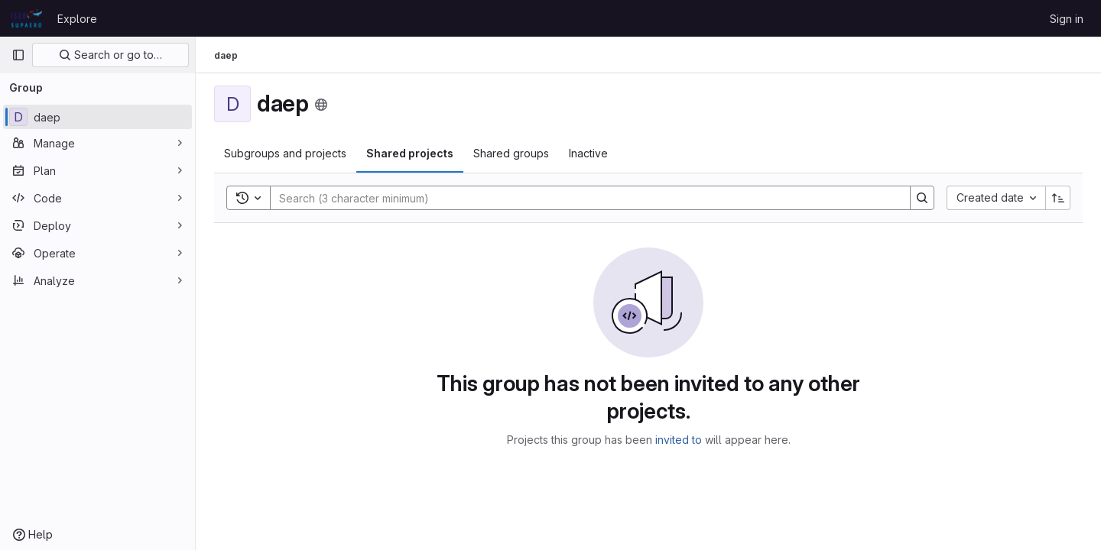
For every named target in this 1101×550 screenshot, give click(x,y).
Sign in (1066, 18)
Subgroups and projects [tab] (285, 153)
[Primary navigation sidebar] (18, 55)
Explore (77, 18)
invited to (678, 439)
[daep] (97, 117)
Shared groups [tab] (511, 153)
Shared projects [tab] (409, 153)
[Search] (582, 198)
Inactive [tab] (588, 153)
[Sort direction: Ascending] (1058, 198)
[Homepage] (26, 18)
